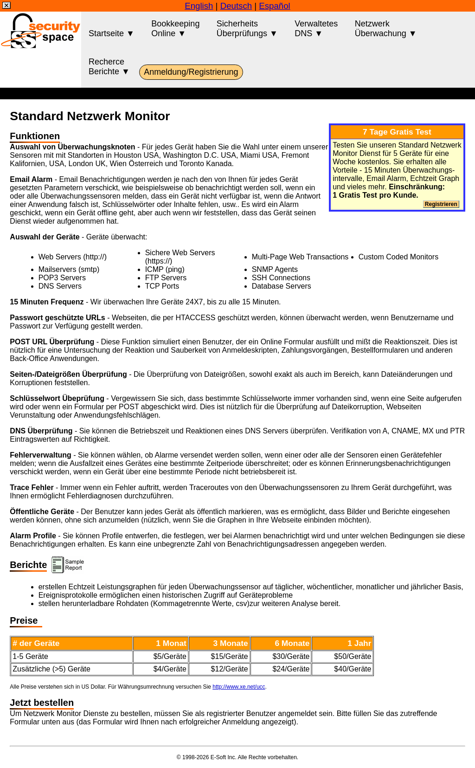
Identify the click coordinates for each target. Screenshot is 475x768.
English (199, 6)
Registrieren (441, 204)
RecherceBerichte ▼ (109, 66)
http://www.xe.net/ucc (238, 687)
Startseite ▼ (112, 28)
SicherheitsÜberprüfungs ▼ (247, 28)
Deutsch (236, 6)
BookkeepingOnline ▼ (175, 28)
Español (274, 6)
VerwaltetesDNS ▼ (316, 28)
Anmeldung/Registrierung (191, 72)
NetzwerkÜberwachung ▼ (386, 28)
